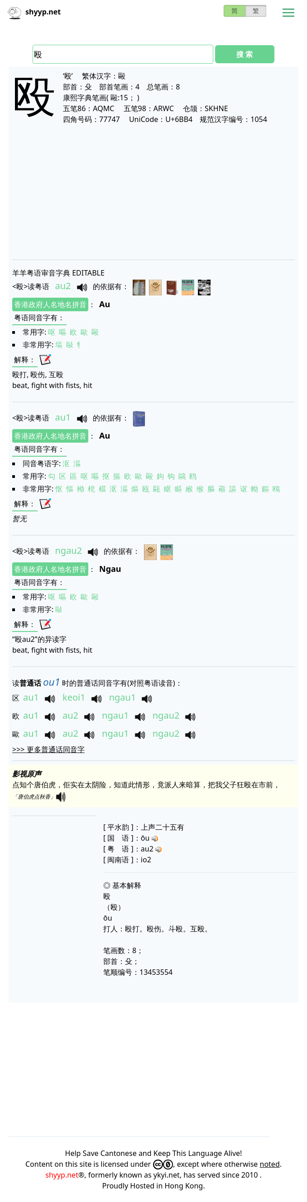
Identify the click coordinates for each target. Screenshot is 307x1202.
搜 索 (244, 54)
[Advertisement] (153, 191)
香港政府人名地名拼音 (50, 304)
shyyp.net (61, 1175)
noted (270, 1164)
